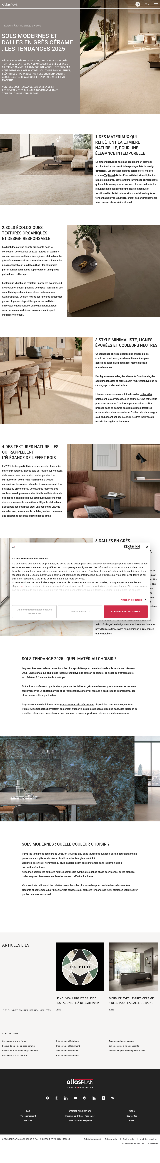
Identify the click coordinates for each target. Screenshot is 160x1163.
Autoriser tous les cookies (125, 611)
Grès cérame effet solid (67, 1051)
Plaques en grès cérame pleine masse (127, 1051)
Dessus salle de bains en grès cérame (20, 1051)
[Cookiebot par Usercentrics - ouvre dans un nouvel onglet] (126, 547)
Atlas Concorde (38, 708)
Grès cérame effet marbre (14, 1055)
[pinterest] (84, 1098)
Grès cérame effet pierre (67, 1041)
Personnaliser (80, 611)
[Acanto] (153, 1144)
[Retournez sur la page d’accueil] (66, 4)
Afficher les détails (131, 599)
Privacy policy (111, 1139)
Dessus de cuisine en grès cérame (18, 1046)
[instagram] (56, 1098)
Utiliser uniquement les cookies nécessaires (34, 611)
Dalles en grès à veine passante (124, 1046)
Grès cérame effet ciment (68, 1046)
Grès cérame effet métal (67, 1055)
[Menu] (156, 4)
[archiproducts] (103, 1098)
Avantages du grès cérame (121, 1041)
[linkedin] (66, 1098)
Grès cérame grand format (14, 1041)
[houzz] (94, 1098)
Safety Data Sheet (92, 1139)
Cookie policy (129, 1139)
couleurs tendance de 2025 (97, 889)
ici (22, 586)
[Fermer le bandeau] (147, 547)
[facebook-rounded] (47, 1098)
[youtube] (75, 1098)
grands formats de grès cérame (77, 704)
